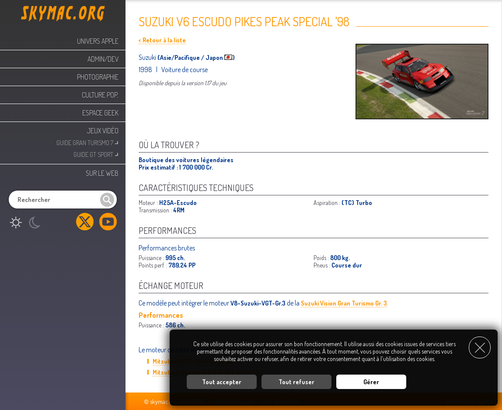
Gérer (371, 382)
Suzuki (148, 57)
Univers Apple (98, 41)
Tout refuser (296, 382)
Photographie (98, 77)
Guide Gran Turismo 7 (87, 142)
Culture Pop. (100, 94)
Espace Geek (100, 112)
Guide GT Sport (96, 154)
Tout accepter (221, 382)
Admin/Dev (103, 59)
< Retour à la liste (162, 40)
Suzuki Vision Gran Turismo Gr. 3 (344, 303)
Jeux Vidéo (103, 130)
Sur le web (102, 173)
